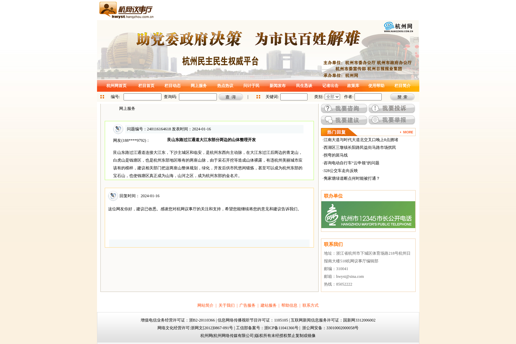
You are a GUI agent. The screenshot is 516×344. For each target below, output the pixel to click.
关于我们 (227, 305)
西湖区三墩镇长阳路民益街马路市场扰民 (360, 147)
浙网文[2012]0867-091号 (212, 328)
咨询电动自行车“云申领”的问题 (352, 163)
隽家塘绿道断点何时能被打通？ (352, 178)
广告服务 (247, 305)
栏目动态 (173, 85)
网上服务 (199, 85)
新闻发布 (278, 85)
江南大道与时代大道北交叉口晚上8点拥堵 (361, 139)
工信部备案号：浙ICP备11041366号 (267, 328)
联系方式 (310, 305)
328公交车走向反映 (341, 170)
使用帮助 (376, 85)
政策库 (353, 85)
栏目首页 (146, 85)
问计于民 (251, 85)
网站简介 (205, 305)
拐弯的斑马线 (336, 155)
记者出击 (330, 85)
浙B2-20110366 (202, 320)
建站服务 (269, 305)
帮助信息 (289, 305)
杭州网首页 (116, 85)
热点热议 (225, 85)
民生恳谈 (304, 85)
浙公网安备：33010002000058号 (330, 328)
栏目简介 (402, 85)
